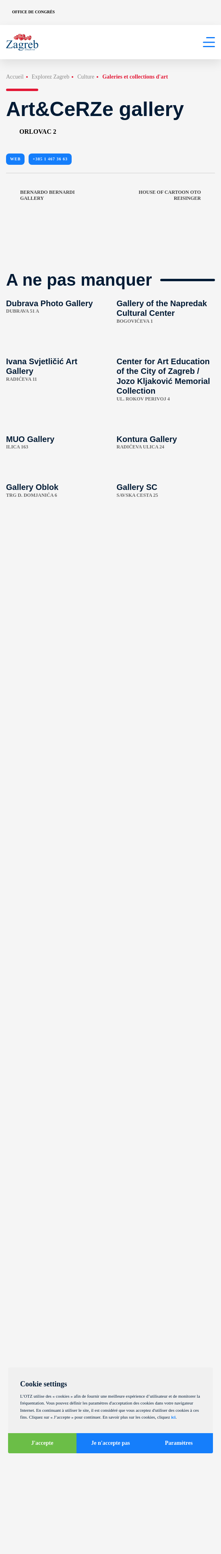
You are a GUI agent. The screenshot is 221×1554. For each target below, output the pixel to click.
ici (173, 1417)
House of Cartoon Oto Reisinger (177, 195)
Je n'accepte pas (110, 1443)
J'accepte (42, 1443)
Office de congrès (33, 12)
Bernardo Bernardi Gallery (40, 195)
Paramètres (179, 1443)
